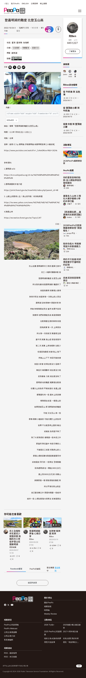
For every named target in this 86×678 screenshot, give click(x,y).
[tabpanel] (32, 576)
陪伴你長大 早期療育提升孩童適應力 (72, 245)
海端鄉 (26, 43)
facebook (5, 605)
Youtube (12, 605)
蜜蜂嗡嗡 (70, 185)
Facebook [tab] (16, 569)
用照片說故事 (49, 642)
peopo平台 (71, 233)
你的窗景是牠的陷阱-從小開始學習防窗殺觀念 (72, 180)
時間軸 (47, 610)
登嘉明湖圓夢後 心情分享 (35, 533)
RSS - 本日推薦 (10, 657)
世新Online (71, 249)
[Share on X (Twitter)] (14, 67)
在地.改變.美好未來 (71, 638)
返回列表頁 (32, 583)
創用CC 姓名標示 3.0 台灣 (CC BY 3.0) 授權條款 (17, 58)
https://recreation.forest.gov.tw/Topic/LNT (22, 217)
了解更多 (72, 51)
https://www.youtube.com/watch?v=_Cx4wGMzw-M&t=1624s (30, 150)
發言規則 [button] (57, 569)
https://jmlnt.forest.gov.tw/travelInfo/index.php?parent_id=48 (31, 190)
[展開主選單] (79, 11)
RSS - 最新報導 (10, 653)
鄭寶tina (75, 76)
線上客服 (43, 4)
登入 (7, 4)
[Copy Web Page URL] (23, 67)
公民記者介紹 (9, 636)
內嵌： (8, 108)
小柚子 (69, 204)
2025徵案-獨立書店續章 (72, 626)
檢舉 (58, 29)
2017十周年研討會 (70, 632)
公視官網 (34, 4)
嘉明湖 (14, 53)
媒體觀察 (25, 48)
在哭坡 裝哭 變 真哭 (54, 532)
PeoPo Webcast (10, 628)
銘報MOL (70, 267)
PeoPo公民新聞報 (11, 625)
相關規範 (47, 606)
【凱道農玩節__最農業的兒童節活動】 (73, 213)
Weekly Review (50, 614)
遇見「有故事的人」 (71, 642)
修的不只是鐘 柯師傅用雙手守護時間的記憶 (72, 262)
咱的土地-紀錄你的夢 (52, 638)
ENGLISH (25, 4)
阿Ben (31, 539)
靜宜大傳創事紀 (73, 283)
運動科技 (35, 48)
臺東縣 (19, 43)
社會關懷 (16, 48)
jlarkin (65, 74)
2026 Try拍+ (49, 625)
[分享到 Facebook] (10, 67)
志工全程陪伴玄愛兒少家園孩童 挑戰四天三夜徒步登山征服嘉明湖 (15, 537)
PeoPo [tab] (35, 569)
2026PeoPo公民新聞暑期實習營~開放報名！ (72, 228)
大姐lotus (70, 75)
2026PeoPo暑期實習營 (72, 162)
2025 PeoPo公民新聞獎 (53, 633)
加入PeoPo (15, 4)
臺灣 (14, 43)
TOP (79, 666)
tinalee (69, 217)
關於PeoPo (48, 603)
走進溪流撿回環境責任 (72, 279)
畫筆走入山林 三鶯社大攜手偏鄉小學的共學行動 (72, 198)
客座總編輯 (8, 640)
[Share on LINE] (19, 67)
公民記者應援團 (10, 632)
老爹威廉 (12, 547)
